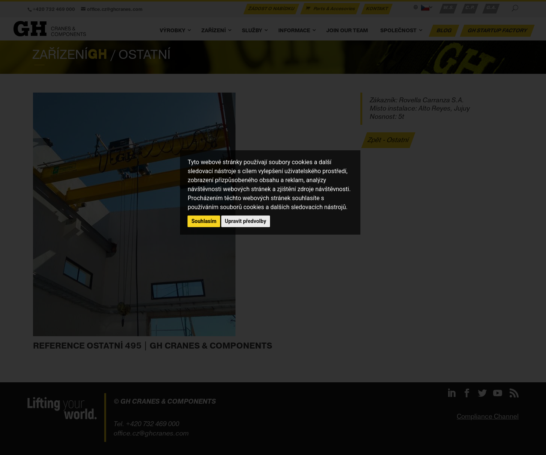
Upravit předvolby (245, 221)
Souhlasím (203, 221)
